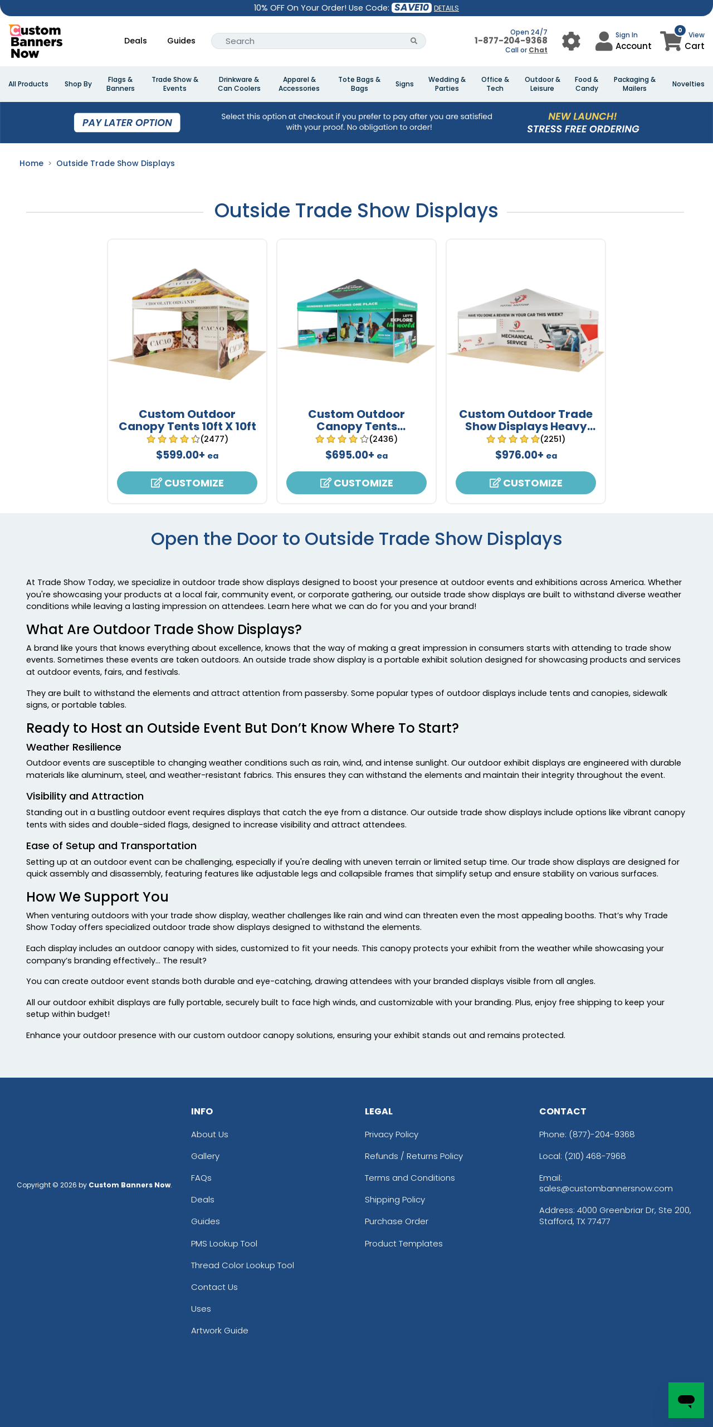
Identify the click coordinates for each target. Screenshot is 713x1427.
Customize (187, 483)
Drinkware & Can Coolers (239, 84)
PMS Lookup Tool (224, 1243)
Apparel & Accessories (299, 84)
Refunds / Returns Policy (414, 1156)
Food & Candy (586, 84)
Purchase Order (396, 1221)
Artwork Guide (219, 1330)
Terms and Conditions (410, 1178)
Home (31, 163)
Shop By (78, 84)
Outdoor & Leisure (542, 84)
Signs (404, 84)
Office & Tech (495, 84)
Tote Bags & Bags (359, 84)
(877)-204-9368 (602, 1134)
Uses (201, 1308)
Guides (181, 40)
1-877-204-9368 (511, 40)
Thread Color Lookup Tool (242, 1265)
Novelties (688, 84)
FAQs (201, 1178)
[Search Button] (414, 41)
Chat (538, 50)
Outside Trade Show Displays (115, 163)
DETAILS (446, 8)
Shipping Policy (395, 1199)
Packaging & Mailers (635, 84)
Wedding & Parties (447, 84)
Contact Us (214, 1287)
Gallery (205, 1156)
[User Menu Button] (571, 41)
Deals (135, 40)
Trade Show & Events (175, 84)
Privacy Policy (391, 1134)
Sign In (627, 35)
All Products (28, 84)
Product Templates (404, 1243)
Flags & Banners (120, 84)
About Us (209, 1134)
